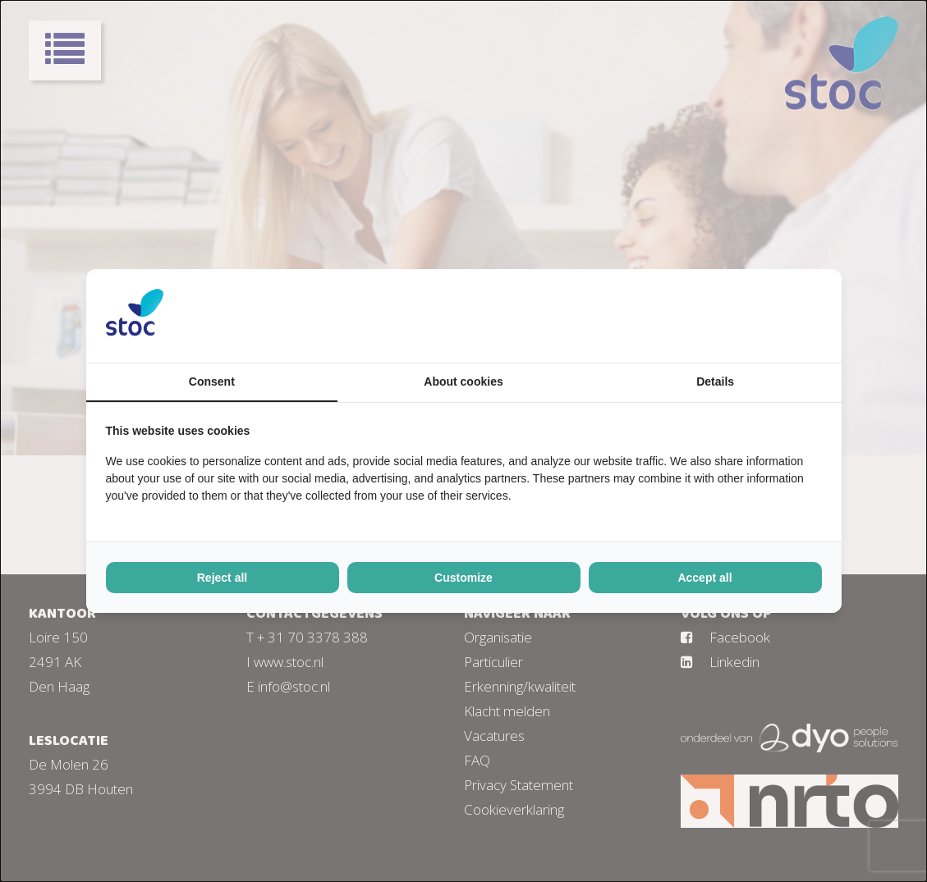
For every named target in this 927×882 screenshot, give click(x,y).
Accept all (704, 577)
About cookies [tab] (463, 381)
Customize (463, 577)
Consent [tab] (212, 381)
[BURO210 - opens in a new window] (760, 316)
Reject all (222, 577)
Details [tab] (715, 381)
